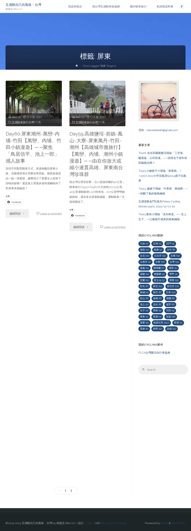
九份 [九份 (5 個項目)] (144, 243)
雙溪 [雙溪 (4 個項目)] (178, 322)
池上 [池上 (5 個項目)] (144, 304)
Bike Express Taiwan (113, 523)
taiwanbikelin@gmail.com (162, 130)
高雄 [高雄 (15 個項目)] (171, 328)
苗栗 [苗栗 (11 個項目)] (144, 322)
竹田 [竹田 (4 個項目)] (170, 310)
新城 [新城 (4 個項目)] (144, 292)
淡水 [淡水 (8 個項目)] (157, 304)
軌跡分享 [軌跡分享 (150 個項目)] (161, 322)
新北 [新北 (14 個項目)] (157, 286)
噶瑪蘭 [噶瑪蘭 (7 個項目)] (159, 268)
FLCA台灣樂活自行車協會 (154, 352)
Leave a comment (51, 213)
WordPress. (178, 523)
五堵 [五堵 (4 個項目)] (157, 243)
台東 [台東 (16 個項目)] (160, 261)
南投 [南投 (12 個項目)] (144, 249)
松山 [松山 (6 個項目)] (144, 298)
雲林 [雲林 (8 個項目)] (144, 328)
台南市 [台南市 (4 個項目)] (145, 261)
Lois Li (90, 523)
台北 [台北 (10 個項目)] (145, 255)
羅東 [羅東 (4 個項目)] (144, 316)
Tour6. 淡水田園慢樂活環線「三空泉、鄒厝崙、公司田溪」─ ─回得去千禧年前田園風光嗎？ (162, 157)
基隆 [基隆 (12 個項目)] (144, 274)
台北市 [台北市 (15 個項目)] (160, 255)
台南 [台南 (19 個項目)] (175, 255)
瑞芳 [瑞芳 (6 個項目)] (170, 304)
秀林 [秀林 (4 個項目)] (157, 310)
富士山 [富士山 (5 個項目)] (159, 280)
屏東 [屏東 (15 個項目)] (174, 280)
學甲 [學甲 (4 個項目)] (173, 274)
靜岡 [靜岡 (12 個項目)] (157, 328)
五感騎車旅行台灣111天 (26, 122)
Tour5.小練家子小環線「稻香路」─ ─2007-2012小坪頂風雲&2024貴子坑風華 (162, 175)
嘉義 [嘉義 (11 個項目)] (144, 268)
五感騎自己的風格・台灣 (23, 5)
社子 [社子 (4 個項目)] (144, 310)
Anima (164, 523)
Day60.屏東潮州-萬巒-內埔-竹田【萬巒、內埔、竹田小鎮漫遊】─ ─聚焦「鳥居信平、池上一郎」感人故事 (33, 147)
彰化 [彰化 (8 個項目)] (144, 286)
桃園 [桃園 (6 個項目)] (170, 298)
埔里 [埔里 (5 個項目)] (173, 268)
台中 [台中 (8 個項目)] (171, 249)
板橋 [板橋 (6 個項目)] (157, 298)
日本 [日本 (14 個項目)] (170, 292)
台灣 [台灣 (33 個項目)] (174, 261)
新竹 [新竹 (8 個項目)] (157, 292)
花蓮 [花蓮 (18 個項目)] (170, 316)
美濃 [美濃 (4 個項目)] (157, 316)
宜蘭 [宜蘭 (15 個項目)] (144, 280)
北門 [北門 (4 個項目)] (170, 243)
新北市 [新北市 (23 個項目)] (173, 286)
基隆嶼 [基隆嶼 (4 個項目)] (159, 274)
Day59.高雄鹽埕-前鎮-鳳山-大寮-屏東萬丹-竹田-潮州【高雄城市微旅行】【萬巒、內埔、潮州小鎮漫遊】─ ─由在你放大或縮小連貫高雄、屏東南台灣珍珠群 (96, 154)
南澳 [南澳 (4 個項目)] (158, 249)
